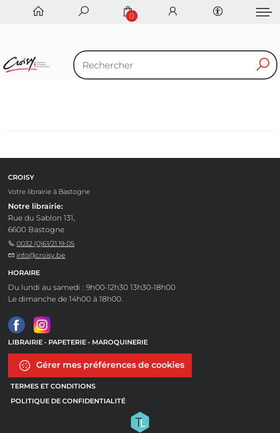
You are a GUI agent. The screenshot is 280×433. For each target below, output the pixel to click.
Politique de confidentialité (68, 401)
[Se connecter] (172, 12)
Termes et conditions (53, 386)
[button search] (263, 64)
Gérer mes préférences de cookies (101, 365)
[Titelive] (139, 421)
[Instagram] (41, 324)
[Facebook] (16, 324)
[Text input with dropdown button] (178, 64)
